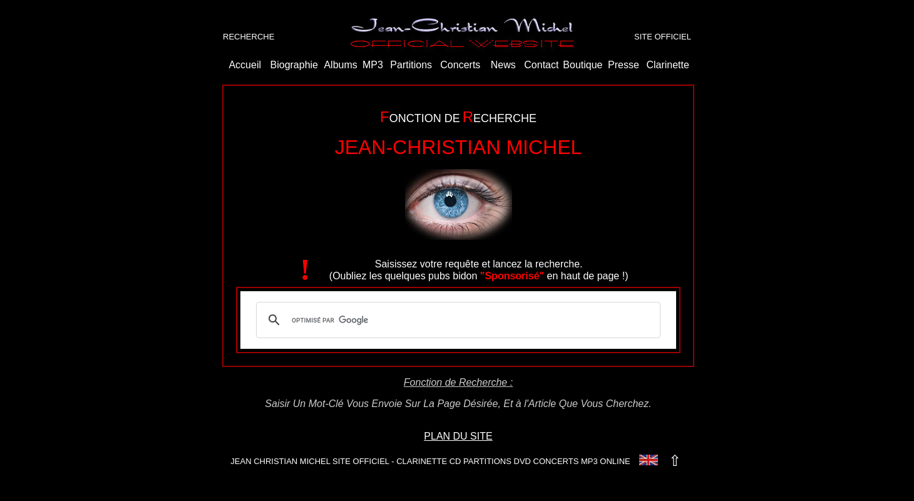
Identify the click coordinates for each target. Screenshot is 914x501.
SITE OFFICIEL (662, 36)
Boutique (582, 64)
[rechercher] (456, 320)
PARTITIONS (487, 461)
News (503, 64)
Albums (340, 64)
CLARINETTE (421, 461)
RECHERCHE (248, 36)
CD (455, 461)
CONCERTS (556, 461)
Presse (623, 64)
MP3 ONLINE (605, 461)
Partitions (411, 64)
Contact (541, 64)
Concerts (460, 64)
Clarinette (667, 64)
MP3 (372, 64)
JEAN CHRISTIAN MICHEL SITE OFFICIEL (309, 461)
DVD (522, 461)
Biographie (294, 64)
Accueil (244, 64)
